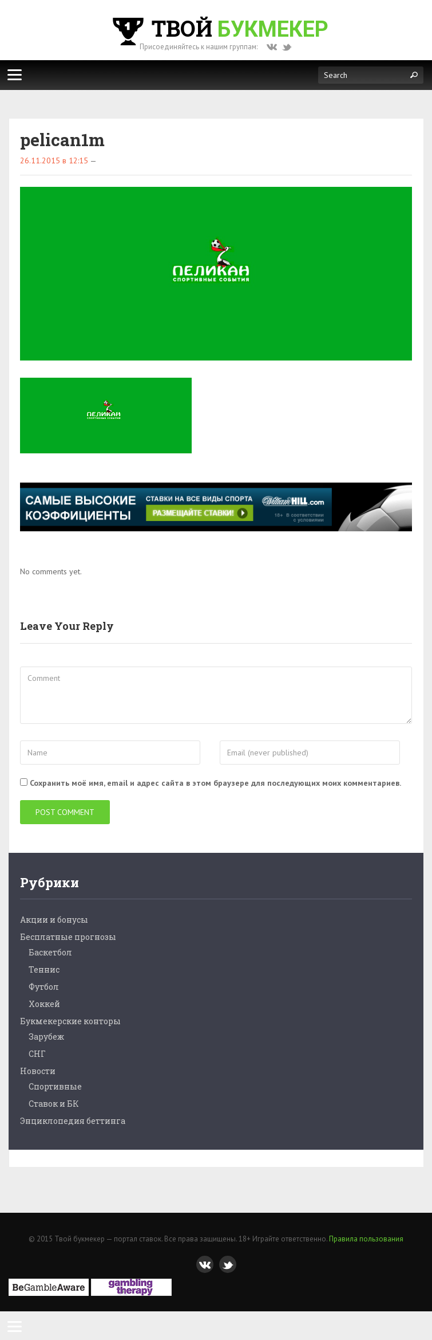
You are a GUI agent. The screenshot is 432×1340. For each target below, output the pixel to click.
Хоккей (44, 1003)
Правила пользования (366, 1239)
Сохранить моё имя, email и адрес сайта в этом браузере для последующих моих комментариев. (215, 783)
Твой (219, 28)
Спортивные (55, 1086)
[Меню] (14, 74)
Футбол (44, 986)
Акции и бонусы (54, 919)
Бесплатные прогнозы (68, 936)
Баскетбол (50, 952)
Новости (38, 1070)
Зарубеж (46, 1036)
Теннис (44, 969)
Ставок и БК (54, 1103)
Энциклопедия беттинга (72, 1120)
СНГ (37, 1053)
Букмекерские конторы (70, 1021)
